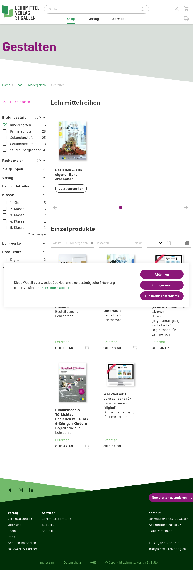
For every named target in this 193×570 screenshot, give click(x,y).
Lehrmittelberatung (56, 519)
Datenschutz (72, 562)
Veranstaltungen (20, 519)
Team (12, 531)
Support (48, 525)
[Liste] (178, 243)
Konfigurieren (162, 285)
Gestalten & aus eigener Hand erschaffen (68, 174)
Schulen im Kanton (22, 543)
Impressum (47, 562)
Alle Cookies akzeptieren (162, 295)
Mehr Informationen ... (57, 288)
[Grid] (186, 243)
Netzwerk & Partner (22, 549)
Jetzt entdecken (71, 189)
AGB (93, 562)
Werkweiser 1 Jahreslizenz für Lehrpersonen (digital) (117, 401)
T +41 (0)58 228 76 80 (165, 543)
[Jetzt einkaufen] (87, 348)
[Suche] (90, 9)
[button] (120, 207)
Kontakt (48, 531)
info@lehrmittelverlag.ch (167, 549)
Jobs (11, 537)
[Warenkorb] (186, 9)
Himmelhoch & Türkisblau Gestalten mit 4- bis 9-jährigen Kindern (71, 417)
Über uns (14, 525)
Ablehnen (162, 274)
